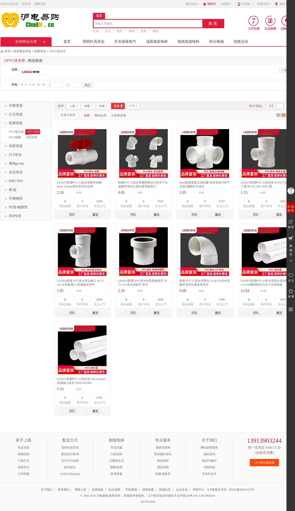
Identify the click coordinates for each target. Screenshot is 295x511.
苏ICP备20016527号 (241, 489)
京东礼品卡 (209, 474)
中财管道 (13, 106)
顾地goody (13, 164)
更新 (117, 106)
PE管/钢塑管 (15, 207)
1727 (222, 201)
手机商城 (131, 489)
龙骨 (143, 31)
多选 (285, 70)
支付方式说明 (70, 460)
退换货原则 (163, 447)
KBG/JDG (13, 181)
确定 (87, 85)
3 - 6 (32, 84)
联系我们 (64, 489)
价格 (102, 106)
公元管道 (13, 114)
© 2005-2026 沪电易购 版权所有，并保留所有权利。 (113, 495)
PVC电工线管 (16, 134)
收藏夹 (227, 4)
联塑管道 (40, 51)
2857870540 (147, 501)
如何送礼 (70, 467)
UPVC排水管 (57, 51)
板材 (131, 31)
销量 (87, 106)
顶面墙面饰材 (157, 42)
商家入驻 (80, 489)
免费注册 (40, 4)
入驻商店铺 (118, 115)
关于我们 (47, 489)
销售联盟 (148, 489)
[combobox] (148, 24)
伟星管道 (13, 146)
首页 (67, 42)
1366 (222, 299)
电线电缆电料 (188, 42)
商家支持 (264, 4)
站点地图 (114, 489)
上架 (72, 106)
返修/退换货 (162, 474)
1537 (283, 299)
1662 (283, 201)
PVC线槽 (15, 137)
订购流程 (116, 454)
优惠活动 (240, 42)
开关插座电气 (125, 42)
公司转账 (23, 474)
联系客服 (116, 474)
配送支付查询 (70, 454)
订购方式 (23, 460)
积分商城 (216, 42)
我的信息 (192, 4)
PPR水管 (32, 137)
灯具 (96, 31)
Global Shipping (70, 474)
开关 (108, 31)
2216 (99, 201)
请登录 (26, 4)
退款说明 (163, 467)
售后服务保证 (163, 454)
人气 (131, 106)
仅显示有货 (68, 115)
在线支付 (23, 467)
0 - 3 (24, 84)
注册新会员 (116, 460)
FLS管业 (12, 155)
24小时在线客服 (264, 462)
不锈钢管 (13, 199)
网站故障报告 (209, 447)
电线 (155, 31)
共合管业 (13, 172)
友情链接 (97, 489)
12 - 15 (41, 84)
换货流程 (163, 460)
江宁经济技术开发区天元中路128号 (171, 495)
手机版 (247, 4)
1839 (160, 299)
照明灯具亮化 (94, 42)
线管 (120, 31)
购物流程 (23, 454)
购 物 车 (290, 249)
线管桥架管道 (22, 51)
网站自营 (100, 115)
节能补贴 (209, 467)
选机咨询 (209, 454)
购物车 (211, 4)
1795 (99, 397)
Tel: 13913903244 (204, 495)
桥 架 (10, 190)
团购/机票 (116, 467)
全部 (87, 115)
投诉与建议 (209, 460)
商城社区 (165, 489)
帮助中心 (199, 489)
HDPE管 (12, 216)
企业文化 (182, 489)
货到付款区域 (70, 447)
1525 (160, 201)
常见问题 (116, 447)
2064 (99, 299)
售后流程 (23, 447)
